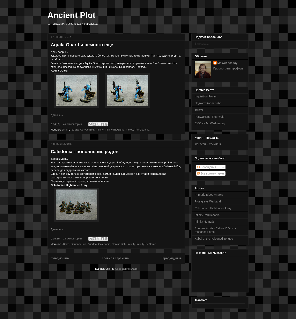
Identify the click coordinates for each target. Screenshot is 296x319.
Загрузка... (202, 43)
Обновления (78, 244)
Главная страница (115, 258)
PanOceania (142, 129)
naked (129, 129)
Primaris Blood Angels (209, 194)
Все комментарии (210, 173)
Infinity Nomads (204, 221)
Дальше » (57, 115)
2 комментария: (73, 238)
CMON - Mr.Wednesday (210, 123)
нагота (75, 129)
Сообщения (206, 167)
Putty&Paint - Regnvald (209, 116)
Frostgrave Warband (208, 201)
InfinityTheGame (114, 129)
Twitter (199, 110)
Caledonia (104, 244)
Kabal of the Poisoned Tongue (214, 238)
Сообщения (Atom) (126, 268)
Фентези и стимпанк (208, 144)
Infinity (99, 129)
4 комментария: (73, 124)
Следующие (60, 258)
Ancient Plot (71, 15)
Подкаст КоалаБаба (208, 103)
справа (81, 181)
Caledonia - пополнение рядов (84, 151)
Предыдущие (172, 258)
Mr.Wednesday (227, 63)
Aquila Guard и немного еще (82, 44)
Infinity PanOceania (207, 215)
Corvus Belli (87, 129)
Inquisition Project (206, 96)
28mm (65, 129)
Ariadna (92, 244)
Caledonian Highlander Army (213, 208)
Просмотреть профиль (228, 68)
